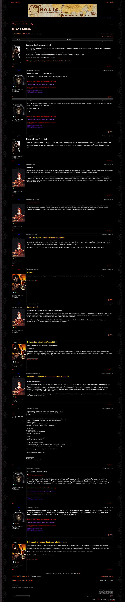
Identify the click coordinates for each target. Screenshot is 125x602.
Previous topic (105, 36)
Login (12, 2)
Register (17, 2)
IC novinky (29, 24)
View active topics (26, 21)
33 (110, 33)
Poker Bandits (112, 600)
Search (112, 2)
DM (17, 30)
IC (23, 24)
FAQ (107, 2)
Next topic (111, 36)
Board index (17, 24)
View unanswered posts (17, 21)
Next (112, 33)
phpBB (98, 599)
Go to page (103, 33)
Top (13, 66)
